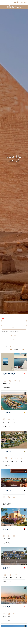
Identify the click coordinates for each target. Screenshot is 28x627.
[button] (10, 347)
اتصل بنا (21, 2)
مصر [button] (4, 319)
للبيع (13, 327)
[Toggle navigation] (2, 6)
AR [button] (25, 2)
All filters (13, 335)
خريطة (15, 349)
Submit (14, 339)
